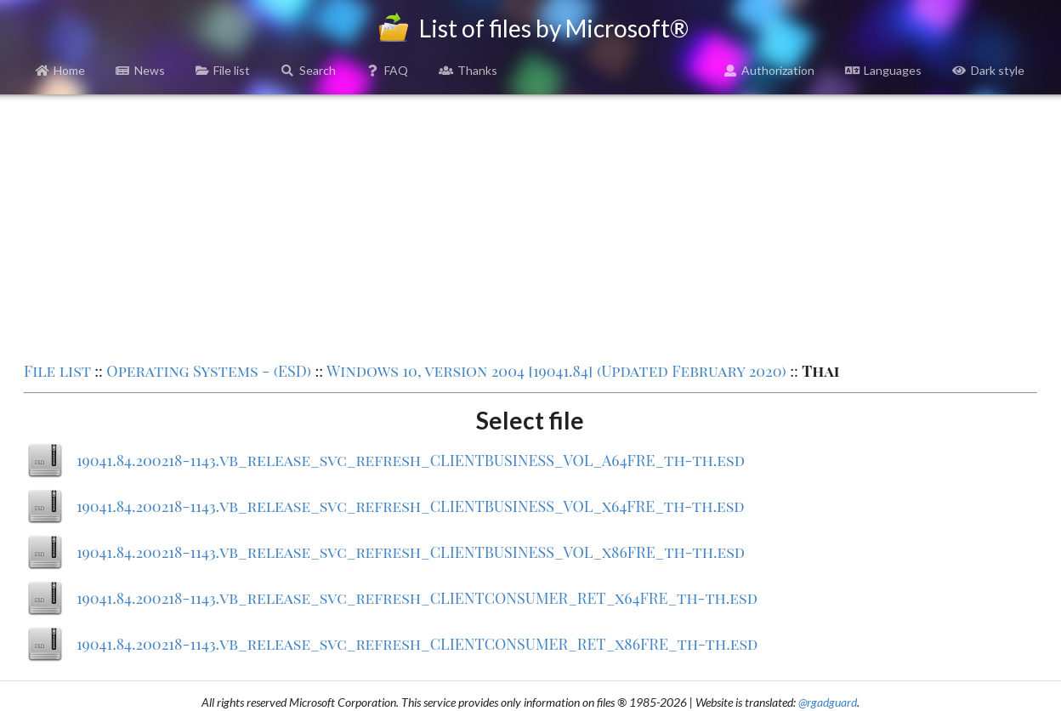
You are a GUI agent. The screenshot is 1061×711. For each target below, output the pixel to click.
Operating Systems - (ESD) (208, 371)
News (140, 70)
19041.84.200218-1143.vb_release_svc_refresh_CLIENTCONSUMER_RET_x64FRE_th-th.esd (417, 598)
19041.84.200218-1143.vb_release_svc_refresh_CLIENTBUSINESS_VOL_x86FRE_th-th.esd (411, 552)
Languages (883, 70)
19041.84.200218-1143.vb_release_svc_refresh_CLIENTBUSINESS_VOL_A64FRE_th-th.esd (411, 460)
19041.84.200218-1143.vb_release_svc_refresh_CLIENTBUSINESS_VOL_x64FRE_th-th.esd (411, 506)
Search (308, 70)
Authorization (769, 70)
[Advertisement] (530, 226)
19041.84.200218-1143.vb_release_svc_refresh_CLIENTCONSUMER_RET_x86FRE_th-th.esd (417, 644)
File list (223, 70)
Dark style (988, 70)
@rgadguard (827, 702)
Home (61, 70)
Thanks (468, 70)
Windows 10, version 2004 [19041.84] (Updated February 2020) (556, 371)
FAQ (387, 70)
